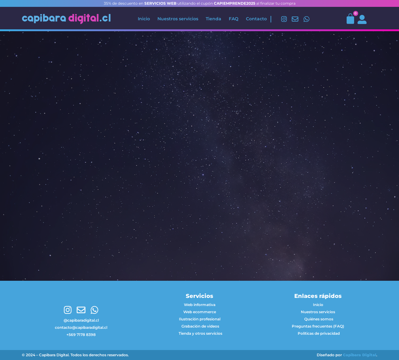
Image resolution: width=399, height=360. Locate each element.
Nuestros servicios (177, 19)
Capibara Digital (359, 355)
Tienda (213, 19)
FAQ (233, 19)
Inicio (144, 19)
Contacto (256, 19)
